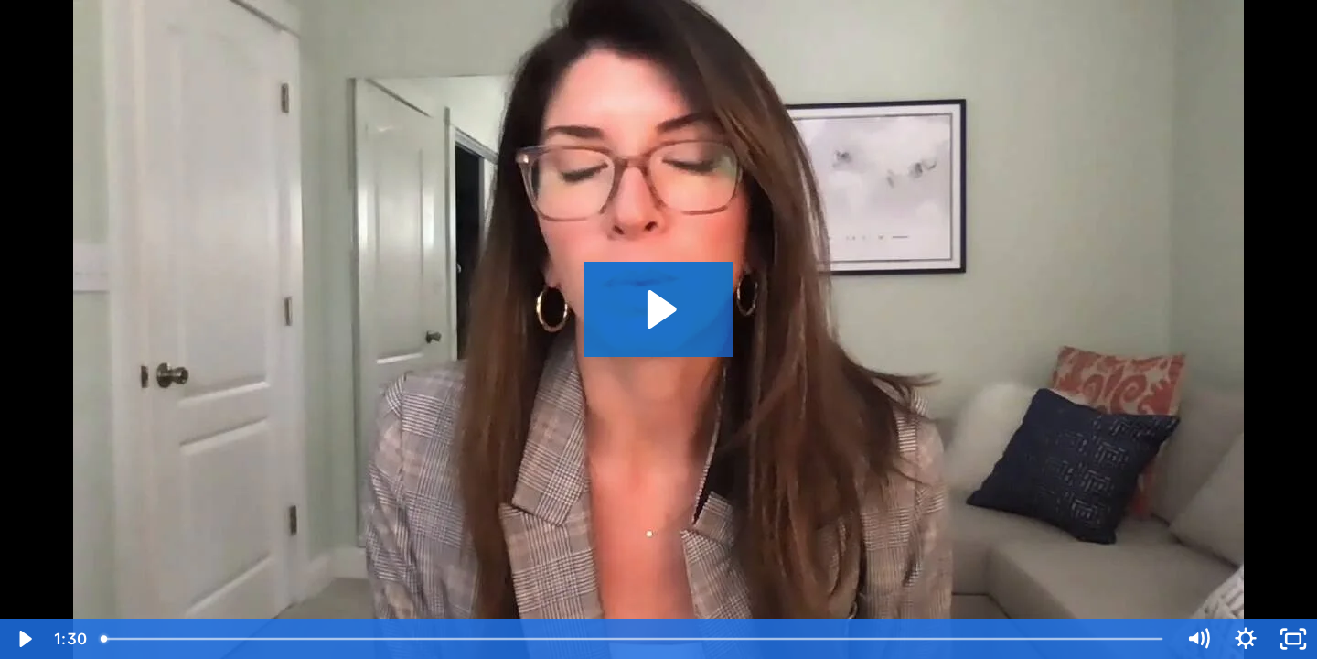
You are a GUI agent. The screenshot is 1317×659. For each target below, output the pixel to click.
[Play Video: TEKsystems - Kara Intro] (658, 309)
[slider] (632, 639)
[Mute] (1198, 639)
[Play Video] (24, 639)
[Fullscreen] (1293, 639)
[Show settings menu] (1245, 639)
